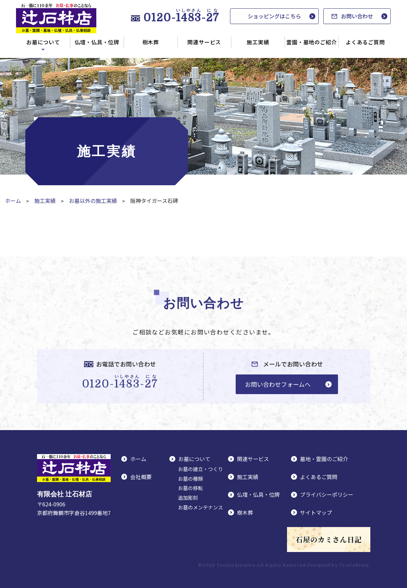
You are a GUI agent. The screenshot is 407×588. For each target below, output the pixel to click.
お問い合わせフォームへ (278, 383)
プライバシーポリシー (327, 494)
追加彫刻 (188, 497)
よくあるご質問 (365, 42)
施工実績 (258, 42)
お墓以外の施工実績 (93, 201)
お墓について (43, 42)
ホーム (13, 201)
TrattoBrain (354, 564)
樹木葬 (150, 42)
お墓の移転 (190, 487)
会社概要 (141, 476)
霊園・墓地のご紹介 (311, 42)
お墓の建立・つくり (200, 468)
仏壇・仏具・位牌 (97, 42)
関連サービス (204, 42)
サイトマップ (316, 511)
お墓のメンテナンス (200, 506)
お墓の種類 (190, 477)
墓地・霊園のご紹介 (324, 459)
